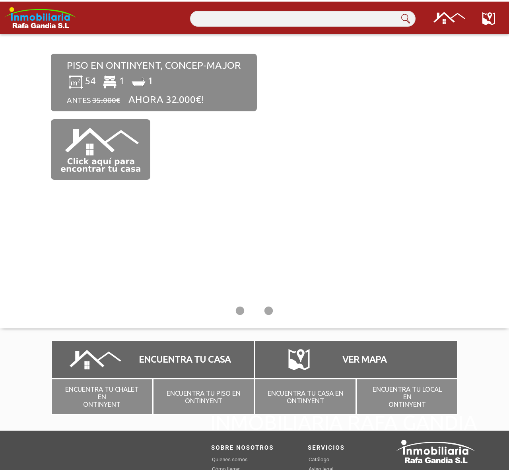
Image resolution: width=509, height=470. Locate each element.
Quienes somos (230, 459)
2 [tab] (254, 312)
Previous (30, 181)
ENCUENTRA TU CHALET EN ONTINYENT (102, 396)
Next (479, 181)
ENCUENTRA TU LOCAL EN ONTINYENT (407, 396)
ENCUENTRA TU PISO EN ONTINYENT (204, 396)
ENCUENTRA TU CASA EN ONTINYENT (306, 396)
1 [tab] (240, 312)
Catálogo (319, 459)
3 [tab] (269, 312)
